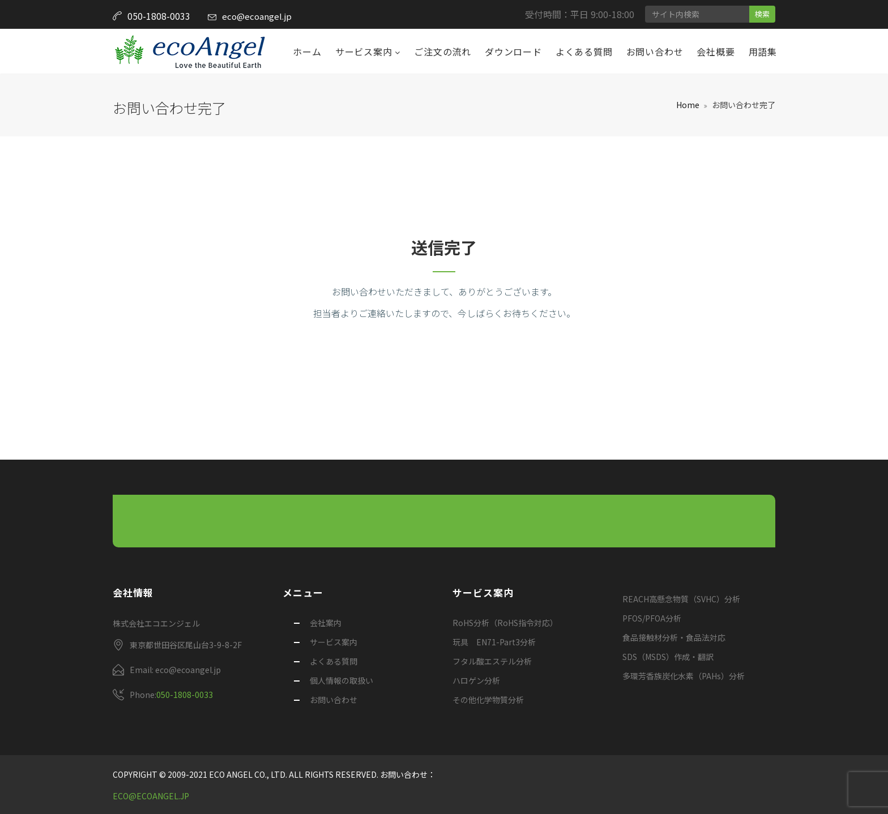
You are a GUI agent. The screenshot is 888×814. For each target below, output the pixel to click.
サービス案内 (365, 51)
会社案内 (325, 622)
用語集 (763, 51)
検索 (762, 13)
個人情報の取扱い (341, 680)
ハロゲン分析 (476, 680)
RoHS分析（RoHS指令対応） (505, 622)
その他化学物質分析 (488, 699)
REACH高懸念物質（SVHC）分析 (681, 599)
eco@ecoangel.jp (257, 16)
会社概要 (716, 51)
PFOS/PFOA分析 (651, 618)
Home (687, 104)
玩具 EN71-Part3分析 (494, 642)
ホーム (307, 51)
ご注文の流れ (442, 51)
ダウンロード (513, 51)
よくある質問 (584, 51)
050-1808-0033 (184, 694)
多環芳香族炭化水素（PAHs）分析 (683, 676)
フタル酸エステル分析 (492, 661)
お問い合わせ (655, 51)
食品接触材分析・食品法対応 (673, 637)
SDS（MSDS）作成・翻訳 (668, 656)
